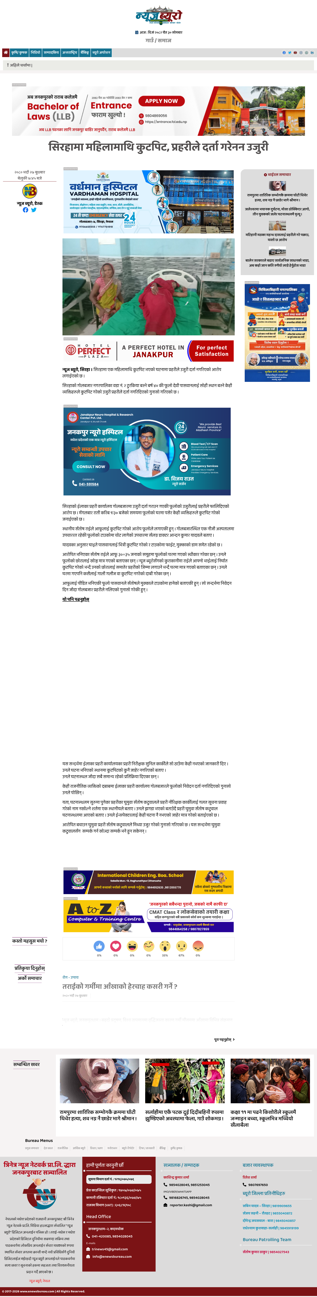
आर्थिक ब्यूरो (79, 1148)
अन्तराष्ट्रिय (69, 52)
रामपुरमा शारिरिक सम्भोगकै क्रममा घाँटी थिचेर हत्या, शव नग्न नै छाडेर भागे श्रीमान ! (277, 198)
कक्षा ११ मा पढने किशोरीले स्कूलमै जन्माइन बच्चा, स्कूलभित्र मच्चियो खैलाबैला (263, 1119)
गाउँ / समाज (158, 40)
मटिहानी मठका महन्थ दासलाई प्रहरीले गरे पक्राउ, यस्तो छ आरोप (277, 237)
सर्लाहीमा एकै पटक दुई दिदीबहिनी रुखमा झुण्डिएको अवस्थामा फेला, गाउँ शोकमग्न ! (184, 1115)
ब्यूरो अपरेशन (101, 52)
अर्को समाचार (30, 979)
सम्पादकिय (51, 52)
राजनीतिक (62, 1148)
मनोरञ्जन (112, 1148)
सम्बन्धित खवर (26, 1065)
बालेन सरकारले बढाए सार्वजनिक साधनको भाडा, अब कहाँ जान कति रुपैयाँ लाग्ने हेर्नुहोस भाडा (277, 263)
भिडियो (35, 52)
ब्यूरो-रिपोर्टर (128, 1148)
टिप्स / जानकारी (147, 1148)
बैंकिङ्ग (85, 52)
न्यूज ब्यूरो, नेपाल (39, 1281)
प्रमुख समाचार (32, 1148)
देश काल (48, 1148)
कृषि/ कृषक (19, 52)
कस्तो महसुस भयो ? (29, 941)
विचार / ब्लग (96, 1148)
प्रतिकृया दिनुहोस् (30, 969)
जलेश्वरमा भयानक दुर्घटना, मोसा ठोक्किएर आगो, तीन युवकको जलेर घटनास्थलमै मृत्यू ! (277, 212)
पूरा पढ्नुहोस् (224, 1040)
